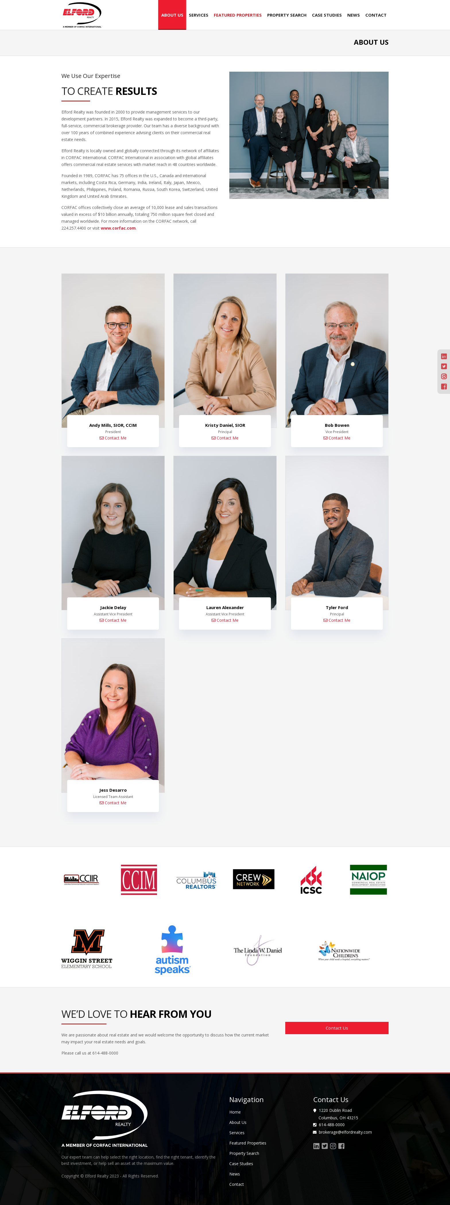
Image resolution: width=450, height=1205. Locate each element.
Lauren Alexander (225, 607)
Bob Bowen (337, 425)
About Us (172, 15)
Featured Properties (238, 15)
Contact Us (337, 1028)
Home (235, 1111)
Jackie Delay (113, 607)
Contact (376, 15)
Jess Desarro (113, 790)
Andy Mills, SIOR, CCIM (113, 425)
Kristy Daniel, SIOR (225, 425)
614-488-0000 (331, 1124)
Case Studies (327, 15)
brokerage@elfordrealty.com (345, 1131)
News (353, 15)
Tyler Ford (337, 607)
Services (198, 15)
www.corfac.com (118, 228)
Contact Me (113, 438)
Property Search (287, 15)
